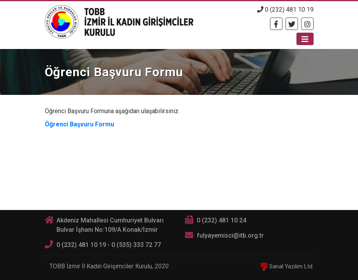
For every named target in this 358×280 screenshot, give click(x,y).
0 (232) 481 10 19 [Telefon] (285, 9)
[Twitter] (292, 24)
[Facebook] (276, 24)
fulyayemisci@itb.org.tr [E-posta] (230, 235)
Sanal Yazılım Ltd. (287, 266)
